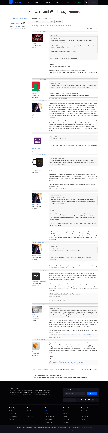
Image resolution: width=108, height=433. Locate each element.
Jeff (33, 351)
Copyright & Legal (62, 427)
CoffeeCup (12, 407)
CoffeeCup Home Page (26, 427)
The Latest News (13, 413)
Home (11, 18)
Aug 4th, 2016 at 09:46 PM (39, 79)
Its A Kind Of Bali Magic (39, 281)
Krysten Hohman (36, 114)
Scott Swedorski (36, 315)
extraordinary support (43, 394)
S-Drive (47, 411)
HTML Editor (78, 2)
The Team (11, 411)
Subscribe (50, 21)
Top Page (17, 427)
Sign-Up (92, 393)
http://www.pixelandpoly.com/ (55, 361)
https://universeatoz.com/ (67, 363)
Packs (27, 2)
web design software (28, 392)
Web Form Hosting (49, 419)
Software (37, 2)
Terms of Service (67, 430)
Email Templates (85, 413)
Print (43, 21)
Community (66, 407)
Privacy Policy (59, 430)
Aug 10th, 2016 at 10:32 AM (39, 133)
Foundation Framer (25, 18)
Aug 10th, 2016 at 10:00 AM (39, 100)
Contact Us (12, 419)
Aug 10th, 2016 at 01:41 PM (39, 191)
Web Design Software (45, 427)
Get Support (54, 427)
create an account (15, 28)
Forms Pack (30, 413)
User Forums (66, 419)
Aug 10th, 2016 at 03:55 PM (39, 304)
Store (68, 2)
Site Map (75, 427)
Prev (85, 29)
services (39, 392)
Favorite (58, 21)
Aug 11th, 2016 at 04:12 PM (39, 339)
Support (58, 2)
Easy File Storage (49, 416)
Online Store (36, 427)
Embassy (65, 416)
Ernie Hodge (35, 169)
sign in (15, 26)
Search (35, 21)
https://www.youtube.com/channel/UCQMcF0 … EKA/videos (70, 362)
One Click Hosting (49, 413)
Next (95, 29)
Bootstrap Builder (67, 336)
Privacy (69, 427)
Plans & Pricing (48, 422)
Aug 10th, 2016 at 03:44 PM (39, 270)
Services (47, 407)
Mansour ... (35, 93)
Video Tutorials (67, 413)
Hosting (48, 2)
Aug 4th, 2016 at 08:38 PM (39, 31)
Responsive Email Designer (87, 334)
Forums (16, 18)
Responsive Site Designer (75, 334)
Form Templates (85, 416)
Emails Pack (30, 411)
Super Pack (30, 416)
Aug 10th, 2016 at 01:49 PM (39, 242)
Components (84, 419)
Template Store (85, 407)
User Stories (66, 422)
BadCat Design (36, 148)
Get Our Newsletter (14, 416)
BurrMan (34, 43)
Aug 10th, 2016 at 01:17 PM (39, 154)
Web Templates (85, 411)
